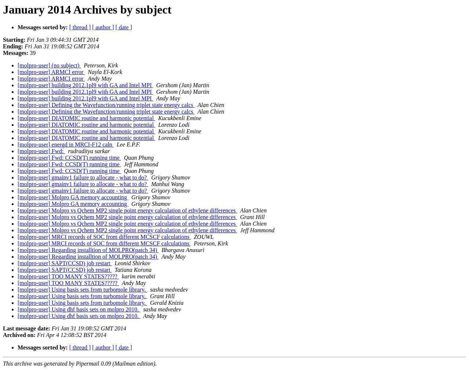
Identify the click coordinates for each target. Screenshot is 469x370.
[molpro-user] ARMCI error (51, 72)
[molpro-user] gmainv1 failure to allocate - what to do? (83, 177)
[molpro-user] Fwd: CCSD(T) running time (69, 158)
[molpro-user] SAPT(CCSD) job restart (65, 263)
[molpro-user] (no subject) (49, 65)
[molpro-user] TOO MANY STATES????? (68, 276)
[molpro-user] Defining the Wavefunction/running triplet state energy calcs (106, 105)
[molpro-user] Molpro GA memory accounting (73, 197)
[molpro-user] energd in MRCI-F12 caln (66, 144)
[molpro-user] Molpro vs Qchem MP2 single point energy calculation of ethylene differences (127, 210)
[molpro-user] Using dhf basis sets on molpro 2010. (79, 309)
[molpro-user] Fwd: (41, 151)
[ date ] (123, 27)
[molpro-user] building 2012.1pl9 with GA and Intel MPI (85, 85)
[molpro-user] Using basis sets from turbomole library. (82, 289)
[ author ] (103, 27)
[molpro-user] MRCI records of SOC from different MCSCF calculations (104, 237)
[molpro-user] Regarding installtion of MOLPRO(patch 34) (88, 250)
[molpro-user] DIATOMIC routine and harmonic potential (86, 118)
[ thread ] (80, 27)
